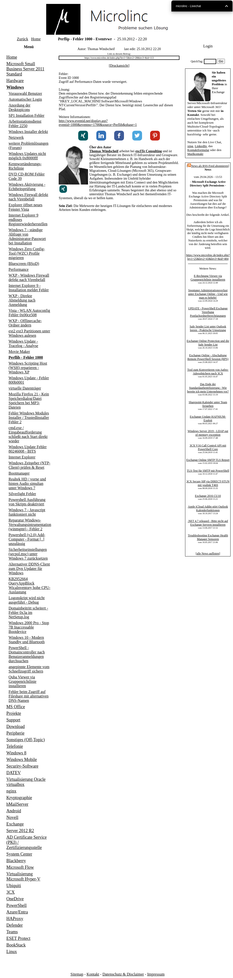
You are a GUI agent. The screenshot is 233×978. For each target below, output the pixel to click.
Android (13, 810)
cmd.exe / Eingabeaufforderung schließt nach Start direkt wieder (28, 434)
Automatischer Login (25, 99)
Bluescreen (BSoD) (24, 263)
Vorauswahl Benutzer (25, 93)
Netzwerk (16, 137)
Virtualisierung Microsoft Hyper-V (23, 876)
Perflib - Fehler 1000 (26, 357)
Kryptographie (19, 797)
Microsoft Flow (20, 867)
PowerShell (16, 905)
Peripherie (15, 733)
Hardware (15, 80)
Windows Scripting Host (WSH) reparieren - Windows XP (28, 367)
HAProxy (14, 918)
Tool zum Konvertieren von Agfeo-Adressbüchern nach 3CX (208, 371)
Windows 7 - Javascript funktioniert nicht (27, 512)
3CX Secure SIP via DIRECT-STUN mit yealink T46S (207, 483)
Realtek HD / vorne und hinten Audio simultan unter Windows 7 (27, 483)
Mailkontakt (195, 154)
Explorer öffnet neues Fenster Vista (25, 207)
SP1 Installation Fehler (26, 115)
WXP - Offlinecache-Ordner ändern (25, 323)
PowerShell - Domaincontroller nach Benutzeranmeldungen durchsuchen (27, 654)
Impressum (156, 974)
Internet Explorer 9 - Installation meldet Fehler (29, 287)
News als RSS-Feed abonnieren (208, 166)
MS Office (15, 706)
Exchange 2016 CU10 (208, 496)
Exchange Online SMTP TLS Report (208, 460)
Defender (14, 925)
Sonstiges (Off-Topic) (25, 739)
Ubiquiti (13, 885)
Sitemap (76, 974)
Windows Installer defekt (28, 132)
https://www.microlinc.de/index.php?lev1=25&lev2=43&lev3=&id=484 (208, 257)
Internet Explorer (22, 457)
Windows (15, 87)
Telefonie (14, 746)
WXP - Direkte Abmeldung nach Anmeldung (22, 300)
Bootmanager (19, 473)
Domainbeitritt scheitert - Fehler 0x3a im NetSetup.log (28, 612)
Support (13, 719)
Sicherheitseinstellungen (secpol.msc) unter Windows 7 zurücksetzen (28, 553)
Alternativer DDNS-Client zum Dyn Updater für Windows (29, 568)
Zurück (22, 39)
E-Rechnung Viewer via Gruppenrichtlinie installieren (207, 277)
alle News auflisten (208, 553)
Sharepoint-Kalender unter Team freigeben (208, 404)
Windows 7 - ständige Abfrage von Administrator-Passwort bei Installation (27, 236)
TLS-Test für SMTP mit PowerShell (208, 470)
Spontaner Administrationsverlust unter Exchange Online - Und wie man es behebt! (208, 294)
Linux (11, 951)
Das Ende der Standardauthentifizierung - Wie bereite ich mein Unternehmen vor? (208, 387)
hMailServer (17, 804)
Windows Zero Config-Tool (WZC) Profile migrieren (27, 253)
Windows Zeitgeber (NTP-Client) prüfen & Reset (29, 465)
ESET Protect (18, 938)
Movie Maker (19, 351)
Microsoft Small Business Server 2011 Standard (25, 68)
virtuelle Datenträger (25, 388)
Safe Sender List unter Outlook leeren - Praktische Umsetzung (208, 328)
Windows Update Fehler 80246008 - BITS (28, 449)
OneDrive (15, 898)
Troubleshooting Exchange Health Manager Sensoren (208, 537)
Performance (19, 269)
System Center (19, 854)
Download (15, 726)
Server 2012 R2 (20, 830)
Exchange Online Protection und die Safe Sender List (208, 342)
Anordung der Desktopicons (19, 107)
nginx (11, 791)
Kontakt (93, 974)
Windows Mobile (21, 759)
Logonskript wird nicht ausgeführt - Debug (27, 600)
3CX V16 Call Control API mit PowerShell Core (208, 447)
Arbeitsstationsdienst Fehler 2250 (25, 123)
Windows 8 (16, 752)
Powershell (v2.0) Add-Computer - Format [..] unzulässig (27, 539)
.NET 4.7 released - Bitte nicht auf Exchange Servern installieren (208, 522)
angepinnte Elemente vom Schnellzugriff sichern (29, 669)
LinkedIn (201, 146)
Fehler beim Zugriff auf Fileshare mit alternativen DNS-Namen (29, 696)
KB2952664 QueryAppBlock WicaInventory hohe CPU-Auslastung (29, 585)
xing (190, 146)
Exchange (15, 824)
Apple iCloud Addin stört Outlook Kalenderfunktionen (208, 508)
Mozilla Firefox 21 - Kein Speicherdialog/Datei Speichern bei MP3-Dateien (29, 400)
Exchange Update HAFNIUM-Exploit (208, 418)
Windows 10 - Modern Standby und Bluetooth (27, 639)
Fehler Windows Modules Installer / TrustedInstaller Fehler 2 (29, 417)
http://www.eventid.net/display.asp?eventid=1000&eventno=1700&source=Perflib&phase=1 (98, 123)
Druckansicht (119, 65)
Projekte (13, 713)
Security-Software (22, 766)
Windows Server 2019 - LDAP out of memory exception (208, 432)
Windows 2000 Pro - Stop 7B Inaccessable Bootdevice (29, 627)
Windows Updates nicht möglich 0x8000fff (27, 156)
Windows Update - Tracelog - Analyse (23, 343)
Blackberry (16, 860)
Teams (12, 931)
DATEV (13, 772)
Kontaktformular (198, 150)
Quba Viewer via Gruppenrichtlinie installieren (22, 681)
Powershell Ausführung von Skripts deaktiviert (27, 502)
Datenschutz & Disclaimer (123, 974)
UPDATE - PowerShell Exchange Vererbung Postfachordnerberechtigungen (208, 312)
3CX (10, 892)
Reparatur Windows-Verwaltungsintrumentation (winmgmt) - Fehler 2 (30, 524)
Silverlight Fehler (22, 494)
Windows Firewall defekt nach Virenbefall (28, 197)
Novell (12, 817)
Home (36, 39)
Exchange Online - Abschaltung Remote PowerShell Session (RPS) (207, 357)
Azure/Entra (17, 912)
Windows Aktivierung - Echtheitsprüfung (27, 186)
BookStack (16, 945)
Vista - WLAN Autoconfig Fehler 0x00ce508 (29, 312)
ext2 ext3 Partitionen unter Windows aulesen (29, 333)
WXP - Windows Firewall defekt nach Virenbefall (29, 277)
